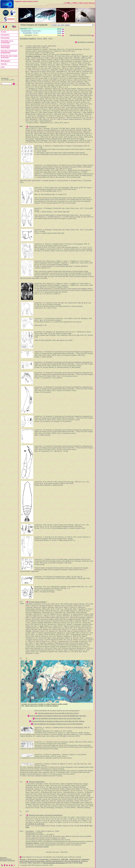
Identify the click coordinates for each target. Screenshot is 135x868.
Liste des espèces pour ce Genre (80, 35)
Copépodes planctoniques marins (26, 1)
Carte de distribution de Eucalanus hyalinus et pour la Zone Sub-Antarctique (58, 724)
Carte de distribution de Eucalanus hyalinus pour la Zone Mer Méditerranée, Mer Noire (58, 716)
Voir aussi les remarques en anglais (37, 846)
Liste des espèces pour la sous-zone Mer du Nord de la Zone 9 (58, 713)
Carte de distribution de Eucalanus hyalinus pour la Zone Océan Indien (58, 718)
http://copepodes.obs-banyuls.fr (54, 863)
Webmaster (3, 857)
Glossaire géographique (36, 782)
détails (59, 29)
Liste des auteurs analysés (37, 126)
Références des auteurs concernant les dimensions (45, 815)
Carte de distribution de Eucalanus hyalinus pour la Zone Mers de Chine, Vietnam (57, 721)
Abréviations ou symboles (85, 42)
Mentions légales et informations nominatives (7, 859)
